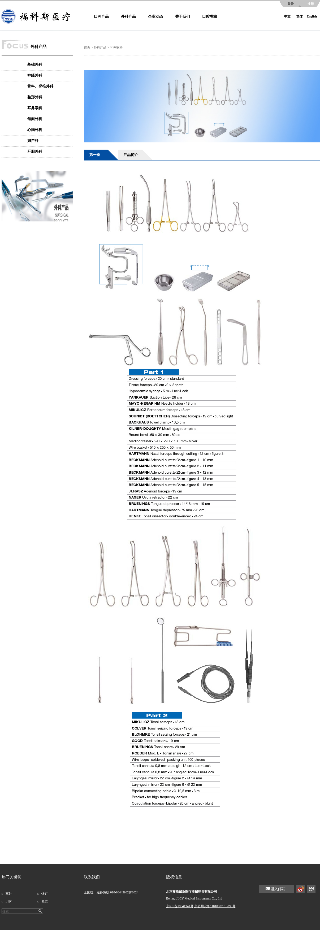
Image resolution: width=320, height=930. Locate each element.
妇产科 (32, 141)
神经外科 (34, 75)
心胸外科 (34, 130)
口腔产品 (101, 17)
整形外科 (34, 97)
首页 (87, 47)
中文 (287, 16)
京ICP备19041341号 (179, 906)
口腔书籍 (209, 17)
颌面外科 (34, 119)
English (312, 16)
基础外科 (34, 65)
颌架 (44, 901)
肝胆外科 (34, 152)
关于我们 (182, 17)
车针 (9, 894)
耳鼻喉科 (34, 108)
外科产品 (128, 17)
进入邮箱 (278, 889)
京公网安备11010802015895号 (215, 906)
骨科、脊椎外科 (40, 86)
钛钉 (44, 894)
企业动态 (155, 17)
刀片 (9, 901)
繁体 (299, 16)
